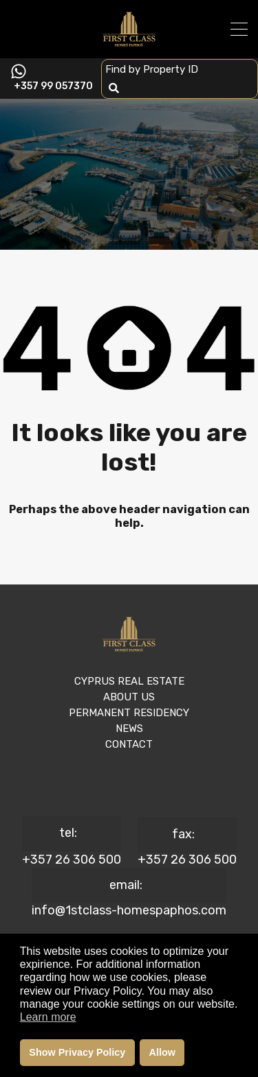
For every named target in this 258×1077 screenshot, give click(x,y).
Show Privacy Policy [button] (77, 1052)
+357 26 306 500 (71, 859)
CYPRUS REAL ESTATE (129, 681)
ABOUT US (129, 697)
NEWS (129, 728)
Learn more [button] (48, 1017)
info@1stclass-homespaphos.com (129, 910)
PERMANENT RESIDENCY (129, 713)
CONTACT (129, 744)
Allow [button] (162, 1052)
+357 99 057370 (53, 86)
